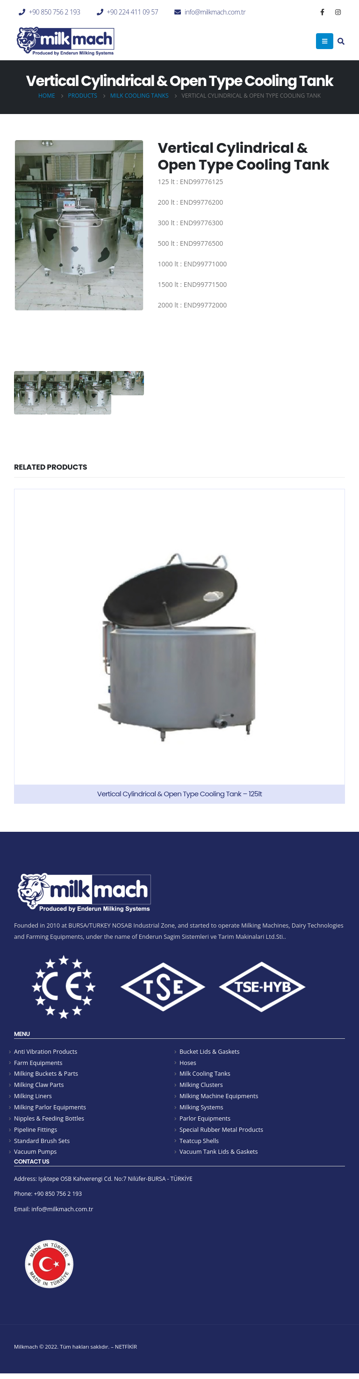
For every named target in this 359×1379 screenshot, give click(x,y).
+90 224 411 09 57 (132, 11)
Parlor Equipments (205, 1120)
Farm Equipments (38, 1063)
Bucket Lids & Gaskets (210, 1052)
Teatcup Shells (199, 1144)
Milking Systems (201, 1109)
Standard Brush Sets (42, 1144)
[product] (179, 646)
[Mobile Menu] (324, 41)
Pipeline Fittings (35, 1132)
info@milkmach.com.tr (215, 11)
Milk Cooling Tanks (205, 1075)
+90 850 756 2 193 (54, 11)
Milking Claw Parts (39, 1086)
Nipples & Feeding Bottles (49, 1120)
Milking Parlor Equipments (50, 1109)
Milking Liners (33, 1097)
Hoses (188, 1063)
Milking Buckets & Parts (46, 1075)
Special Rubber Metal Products (221, 1132)
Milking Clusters (201, 1086)
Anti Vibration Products (46, 1052)
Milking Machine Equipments (219, 1097)
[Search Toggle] (341, 42)
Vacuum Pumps (35, 1155)
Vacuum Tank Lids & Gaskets (219, 1155)
